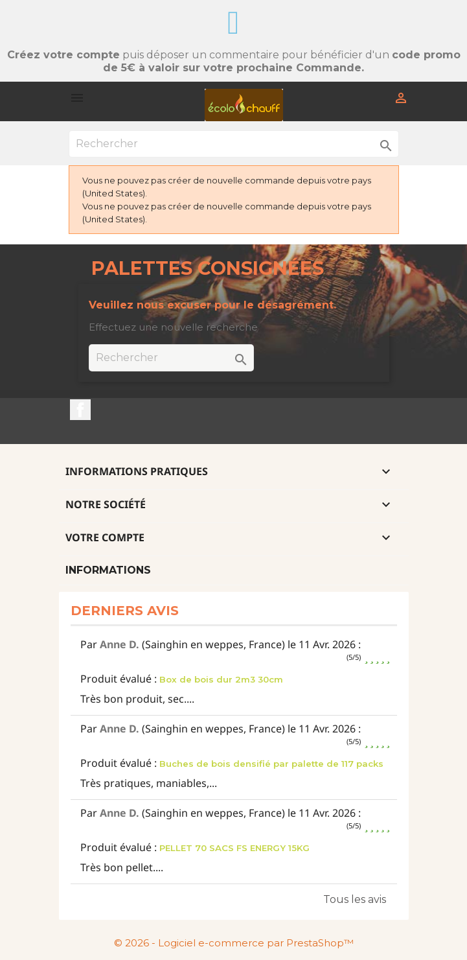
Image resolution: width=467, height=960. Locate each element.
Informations (108, 570)
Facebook (80, 409)
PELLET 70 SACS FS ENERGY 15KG (234, 848)
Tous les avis (354, 899)
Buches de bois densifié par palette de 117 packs (271, 763)
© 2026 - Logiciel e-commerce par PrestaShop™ (234, 943)
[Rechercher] (234, 144)
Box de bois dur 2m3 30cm (221, 679)
